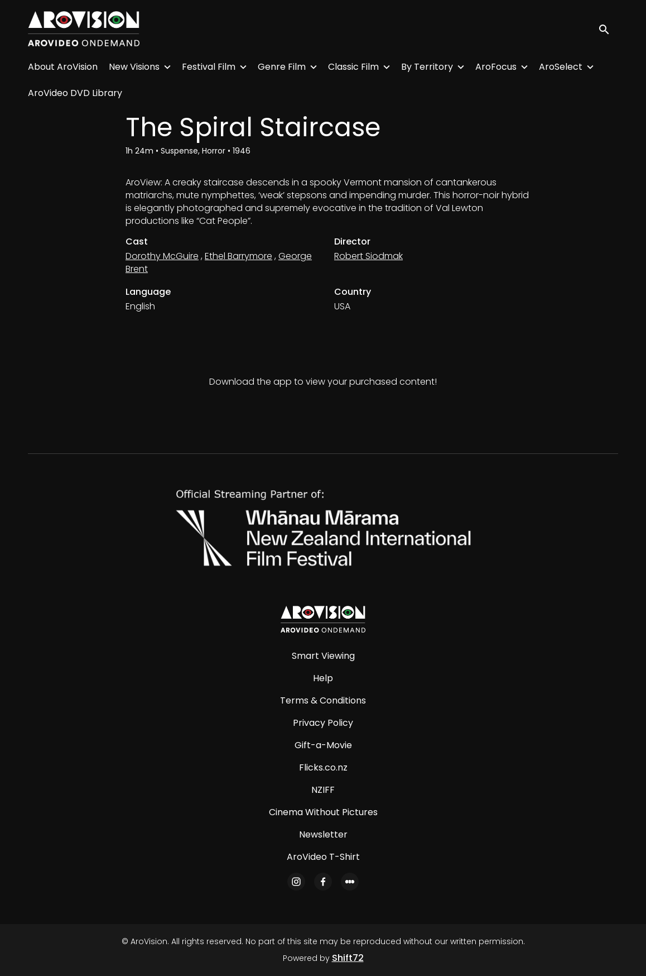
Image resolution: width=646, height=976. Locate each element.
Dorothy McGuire (162, 256)
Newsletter (323, 834)
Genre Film (282, 66)
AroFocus (496, 66)
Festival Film (208, 66)
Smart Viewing (323, 655)
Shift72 (348, 957)
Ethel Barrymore (238, 256)
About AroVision (63, 66)
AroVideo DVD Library (75, 93)
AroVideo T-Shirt (323, 856)
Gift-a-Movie (323, 745)
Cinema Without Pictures (323, 812)
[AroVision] (323, 619)
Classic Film (353, 66)
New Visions (134, 66)
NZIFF (323, 789)
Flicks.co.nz (323, 767)
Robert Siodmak (368, 256)
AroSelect (560, 66)
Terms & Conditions (323, 700)
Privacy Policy (323, 722)
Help (323, 678)
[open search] (608, 29)
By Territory (427, 66)
